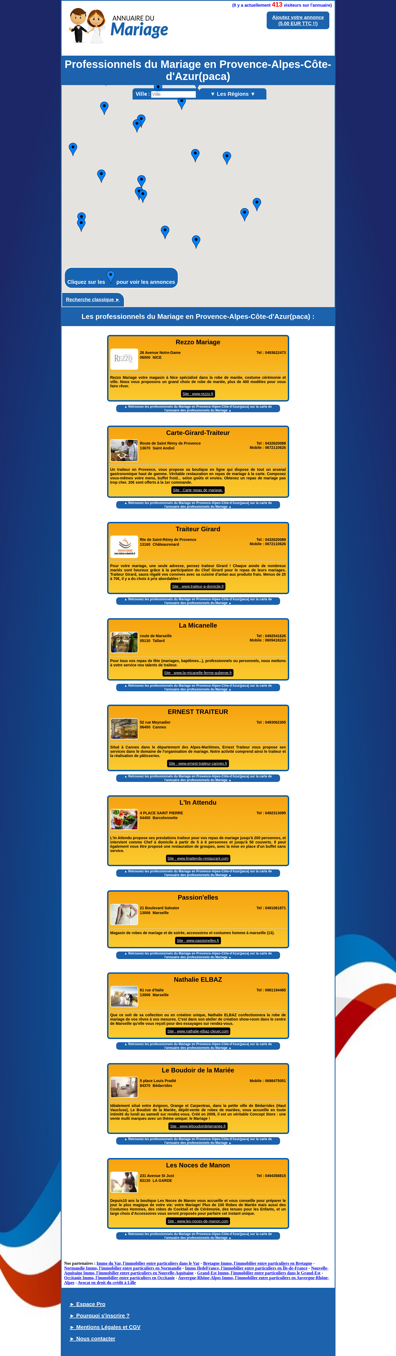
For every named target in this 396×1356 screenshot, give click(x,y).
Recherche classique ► (93, 299)
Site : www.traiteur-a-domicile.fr (198, 586)
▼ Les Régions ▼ (233, 94)
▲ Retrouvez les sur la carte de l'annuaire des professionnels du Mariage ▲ (198, 408)
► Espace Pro (87, 1304)
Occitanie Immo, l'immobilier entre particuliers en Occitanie (119, 1277)
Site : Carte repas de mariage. (198, 490)
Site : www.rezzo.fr (198, 394)
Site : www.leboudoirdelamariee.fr (198, 1126)
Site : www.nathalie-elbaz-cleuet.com (198, 1031)
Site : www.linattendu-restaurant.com (198, 858)
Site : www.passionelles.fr (198, 940)
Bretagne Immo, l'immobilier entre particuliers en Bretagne (257, 1263)
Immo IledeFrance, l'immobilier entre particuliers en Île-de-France (246, 1268)
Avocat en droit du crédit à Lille (107, 1282)
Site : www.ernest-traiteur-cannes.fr (198, 763)
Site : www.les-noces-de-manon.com (198, 1221)
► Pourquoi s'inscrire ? (100, 1316)
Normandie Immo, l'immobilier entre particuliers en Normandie (123, 1268)
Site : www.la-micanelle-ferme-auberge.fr (198, 673)
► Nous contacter (92, 1339)
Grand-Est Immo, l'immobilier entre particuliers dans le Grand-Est (258, 1273)
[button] (101, 176)
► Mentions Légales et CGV (105, 1327)
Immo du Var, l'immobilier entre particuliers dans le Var (148, 1263)
